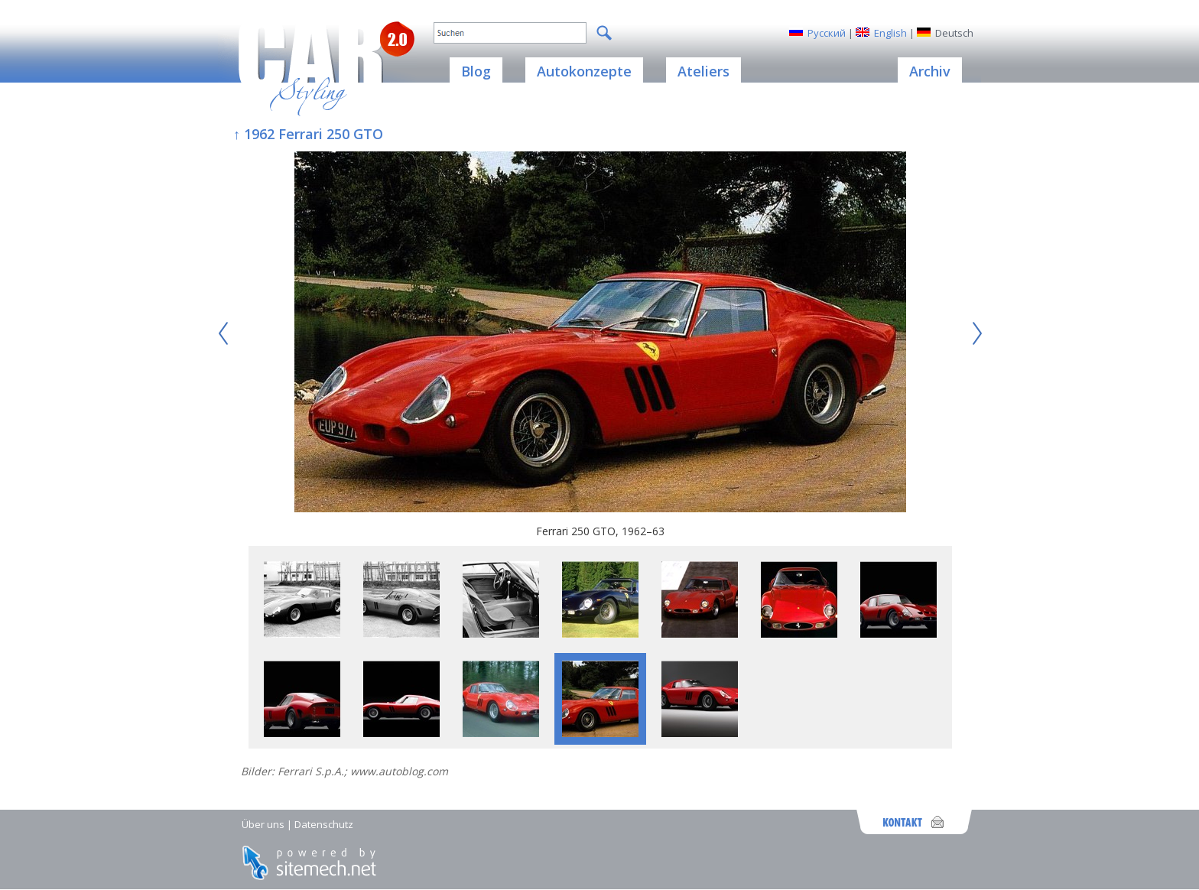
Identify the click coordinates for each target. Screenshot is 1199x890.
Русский (826, 33)
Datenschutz (323, 824)
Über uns (263, 824)
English (890, 33)
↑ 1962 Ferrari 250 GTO (308, 134)
